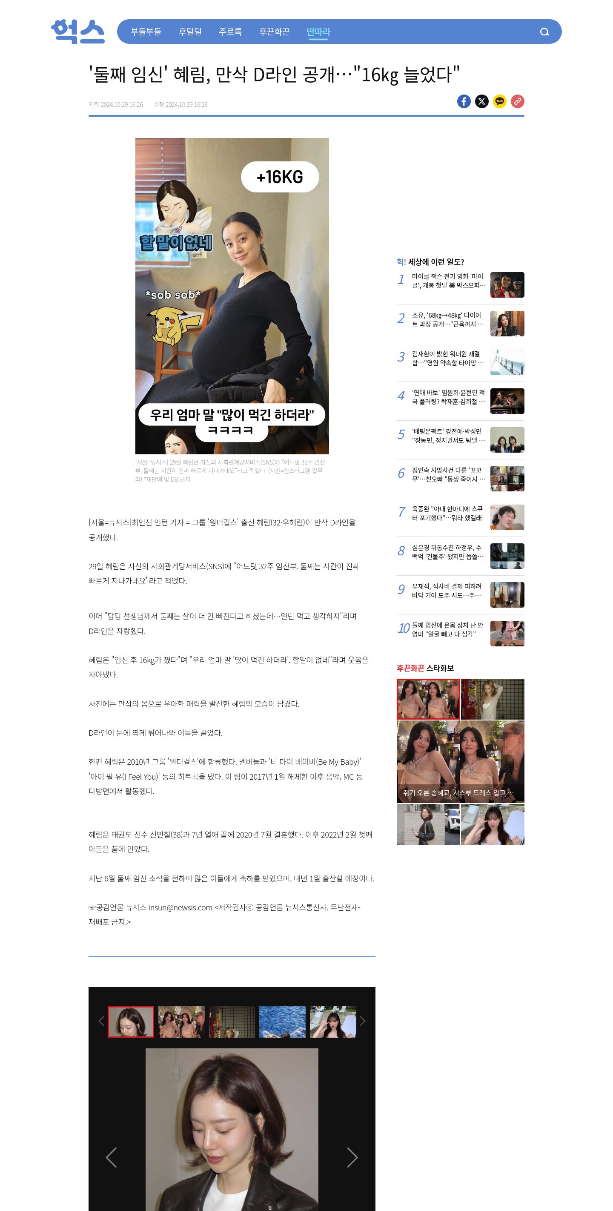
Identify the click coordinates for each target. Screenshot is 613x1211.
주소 (517, 101)
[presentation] (100, 1021)
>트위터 (482, 101)
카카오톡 (500, 101)
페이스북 (464, 101)
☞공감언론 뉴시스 (117, 907)
